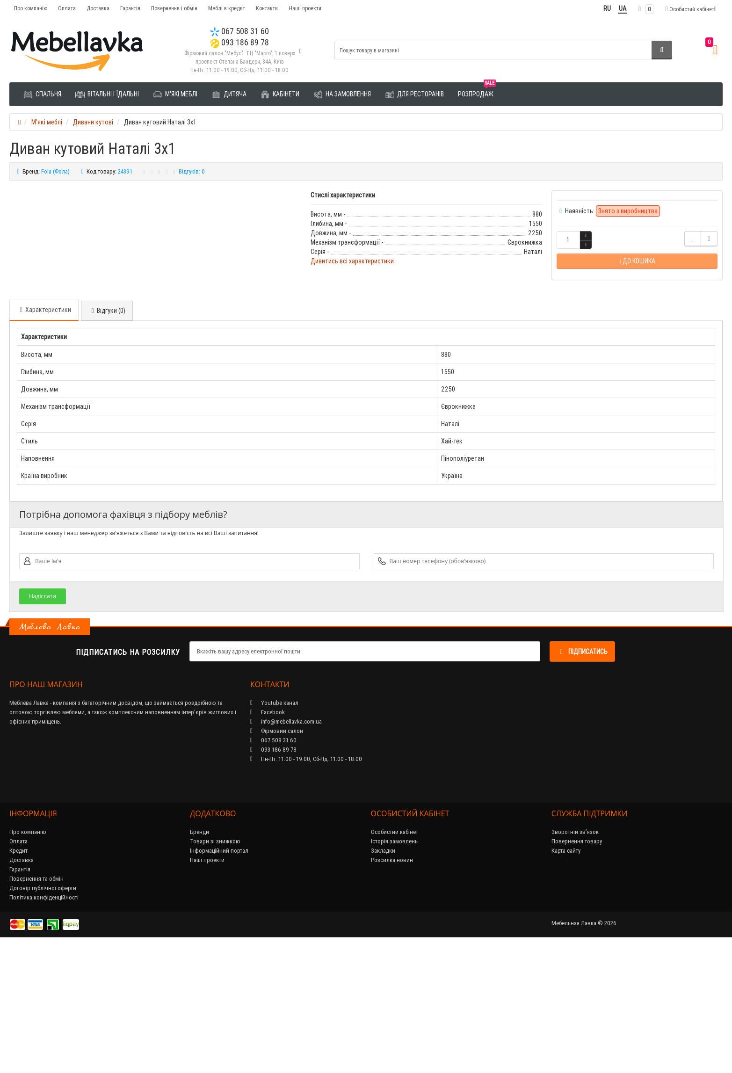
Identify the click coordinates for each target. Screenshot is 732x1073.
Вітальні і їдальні (107, 94)
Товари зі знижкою (215, 968)
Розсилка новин (392, 986)
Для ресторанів (414, 94)
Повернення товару (576, 968)
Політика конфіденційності (44, 1024)
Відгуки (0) (106, 437)
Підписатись (582, 778)
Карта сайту (565, 977)
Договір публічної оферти (42, 1014)
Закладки (383, 977)
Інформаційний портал (219, 977)
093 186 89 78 (239, 42)
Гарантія (130, 8)
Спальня (42, 94)
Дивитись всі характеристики (352, 261)
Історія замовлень (394, 968)
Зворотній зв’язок (575, 958)
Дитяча (228, 94)
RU (607, 8)
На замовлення (342, 94)
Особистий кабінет (394, 958)
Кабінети (280, 94)
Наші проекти (305, 8)
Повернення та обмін (36, 1005)
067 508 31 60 (239, 31)
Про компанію (30, 8)
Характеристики (44, 436)
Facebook (267, 838)
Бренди (199, 958)
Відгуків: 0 (192, 171)
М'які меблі (175, 94)
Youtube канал (274, 829)
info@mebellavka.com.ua (286, 848)
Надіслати (42, 722)
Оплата (67, 8)
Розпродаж (477, 90)
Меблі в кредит (226, 8)
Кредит (18, 977)
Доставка (98, 8)
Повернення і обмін (174, 8)
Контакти (267, 8)
